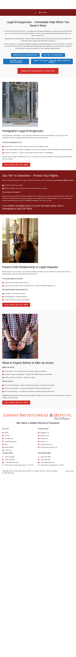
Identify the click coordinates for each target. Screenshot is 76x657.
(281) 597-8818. (25, 208)
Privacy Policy (69, 471)
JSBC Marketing (9, 473)
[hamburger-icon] (35, 12)
